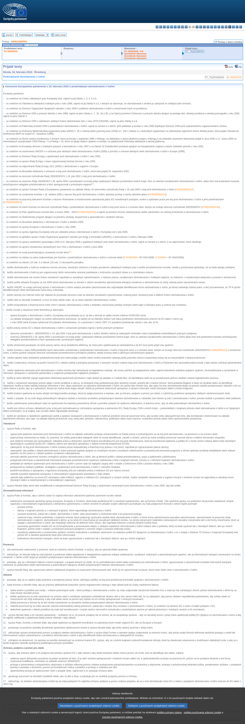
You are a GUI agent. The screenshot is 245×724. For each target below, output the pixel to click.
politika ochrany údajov (169, 717)
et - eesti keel (175, 26)
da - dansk (168, 26)
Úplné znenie (60, 35)
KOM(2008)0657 (12, 202)
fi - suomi (237, 26)
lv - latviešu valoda (200, 26)
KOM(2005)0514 (157, 194)
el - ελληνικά (178, 26)
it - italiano (197, 26)
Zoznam (9, 35)
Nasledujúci (40, 35)
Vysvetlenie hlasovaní (135, 53)
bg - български (157, 26)
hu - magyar (208, 26)
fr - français (186, 26)
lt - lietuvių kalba (204, 26)
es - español (160, 26)
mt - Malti (211, 26)
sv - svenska (240, 26)
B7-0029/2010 (11, 51)
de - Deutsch (171, 26)
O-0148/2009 (130, 257)
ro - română (226, 26)
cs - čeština (164, 26)
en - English (182, 26)
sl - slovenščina (233, 26)
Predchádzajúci (25, 35)
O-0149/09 (160, 257)
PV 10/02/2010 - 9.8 (133, 51)
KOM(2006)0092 (86, 212)
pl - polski (218, 26)
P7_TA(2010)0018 (194, 51)
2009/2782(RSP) (19, 41)
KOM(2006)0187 (184, 189)
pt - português (222, 26)
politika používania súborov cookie (202, 717)
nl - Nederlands (215, 26)
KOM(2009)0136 (210, 207)
